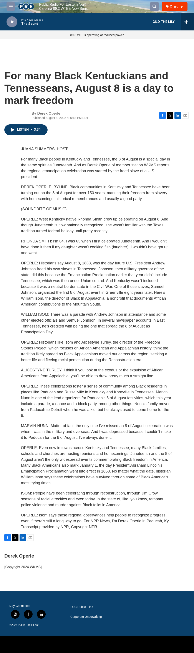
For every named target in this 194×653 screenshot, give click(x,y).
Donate (176, 6)
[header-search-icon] (154, 6)
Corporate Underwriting (86, 616)
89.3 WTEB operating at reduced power (97, 35)
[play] (11, 21)
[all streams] (187, 21)
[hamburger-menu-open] (11, 6)
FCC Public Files (81, 607)
